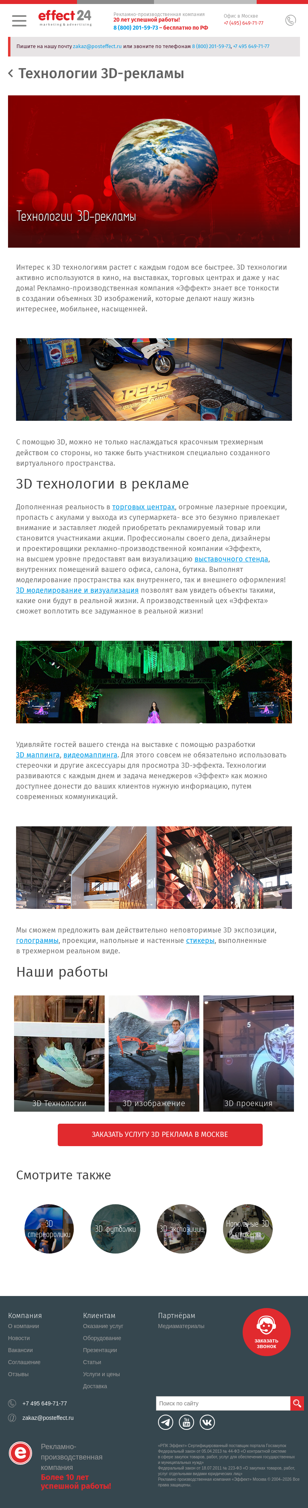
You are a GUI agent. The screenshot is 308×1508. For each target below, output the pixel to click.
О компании (23, 1326)
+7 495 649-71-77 (251, 46)
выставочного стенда (231, 559)
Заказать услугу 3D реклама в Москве (160, 1134)
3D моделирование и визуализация (77, 590)
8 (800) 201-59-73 (135, 27)
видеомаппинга (90, 755)
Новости (19, 1338)
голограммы (37, 940)
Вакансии (20, 1350)
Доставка (95, 1386)
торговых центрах (143, 507)
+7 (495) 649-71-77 (243, 23)
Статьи (92, 1362)
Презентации (100, 1350)
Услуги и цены (101, 1374)
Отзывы (18, 1374)
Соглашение (24, 1362)
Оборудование (102, 1338)
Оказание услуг (103, 1326)
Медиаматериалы (181, 1326)
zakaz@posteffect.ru (97, 46)
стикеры (200, 940)
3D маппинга (38, 755)
